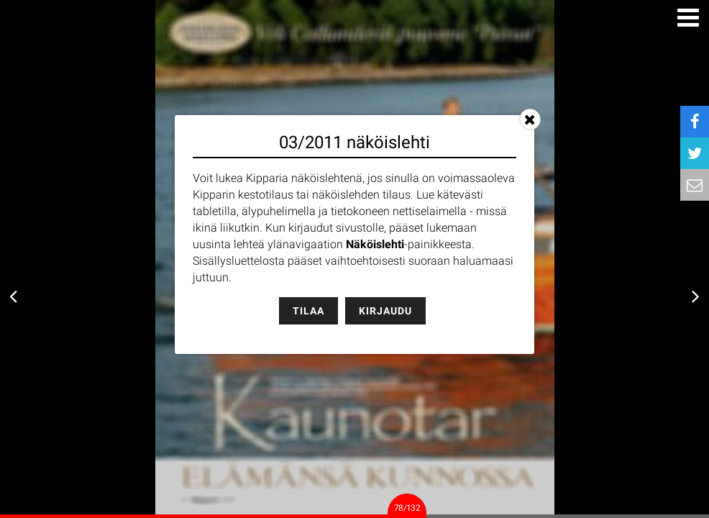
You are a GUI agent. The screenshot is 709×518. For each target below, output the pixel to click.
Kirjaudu (385, 311)
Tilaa (308, 311)
